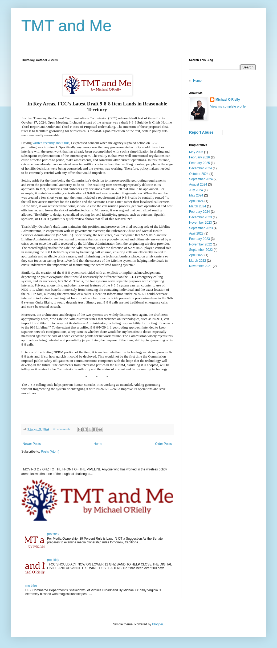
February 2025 (199, 163)
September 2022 (201, 250)
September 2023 (201, 228)
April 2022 (196, 255)
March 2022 (197, 261)
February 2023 (199, 239)
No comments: (62, 429)
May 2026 (196, 152)
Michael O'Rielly (227, 99)
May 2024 (196, 195)
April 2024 (196, 201)
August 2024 (198, 184)
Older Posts (163, 444)
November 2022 (200, 244)
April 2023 (196, 233)
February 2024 (199, 212)
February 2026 (199, 157)
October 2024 (199, 174)
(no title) (53, 534)
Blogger (157, 624)
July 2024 (196, 190)
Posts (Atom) (50, 451)
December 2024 (200, 168)
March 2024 (197, 206)
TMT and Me (66, 26)
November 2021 (200, 266)
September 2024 (201, 179)
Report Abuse (201, 132)
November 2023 (200, 222)
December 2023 (200, 217)
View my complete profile (228, 106)
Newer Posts (32, 444)
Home (98, 444)
